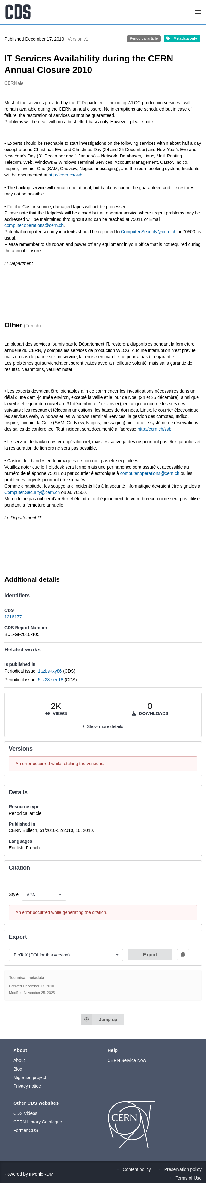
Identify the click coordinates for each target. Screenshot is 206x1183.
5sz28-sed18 (51, 679)
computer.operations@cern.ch (34, 225)
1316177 (13, 616)
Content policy (137, 1169)
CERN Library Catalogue (37, 1121)
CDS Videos (25, 1113)
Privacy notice (27, 1086)
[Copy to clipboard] (183, 954)
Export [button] (150, 954)
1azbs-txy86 (50, 671)
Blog (17, 1068)
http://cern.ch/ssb (65, 174)
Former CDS (25, 1130)
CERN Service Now (127, 1060)
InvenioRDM (41, 1174)
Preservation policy (183, 1169)
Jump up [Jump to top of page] (99, 1019)
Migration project (29, 1077)
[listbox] (44, 895)
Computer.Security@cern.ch (149, 231)
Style (14, 894)
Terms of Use (189, 1177)
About (19, 1060)
